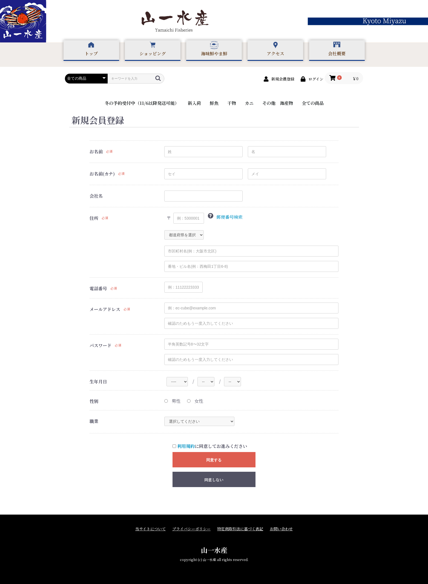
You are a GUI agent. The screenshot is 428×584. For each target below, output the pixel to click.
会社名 (96, 196)
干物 (231, 103)
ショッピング (152, 53)
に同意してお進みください (210, 446)
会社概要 (337, 53)
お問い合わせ (281, 528)
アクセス (275, 53)
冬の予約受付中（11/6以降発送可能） (142, 103)
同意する (214, 460)
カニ (249, 103)
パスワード (100, 346)
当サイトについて (150, 528)
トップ (91, 53)
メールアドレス (105, 309)
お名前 (96, 152)
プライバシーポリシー (191, 528)
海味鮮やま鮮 (214, 53)
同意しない (213, 479)
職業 (94, 421)
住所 (94, 218)
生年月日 (98, 382)
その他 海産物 (277, 103)
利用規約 (186, 446)
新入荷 (194, 103)
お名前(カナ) (102, 174)
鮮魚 (214, 103)
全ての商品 (313, 103)
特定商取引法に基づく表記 (240, 528)
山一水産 (214, 550)
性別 (94, 401)
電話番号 (98, 289)
